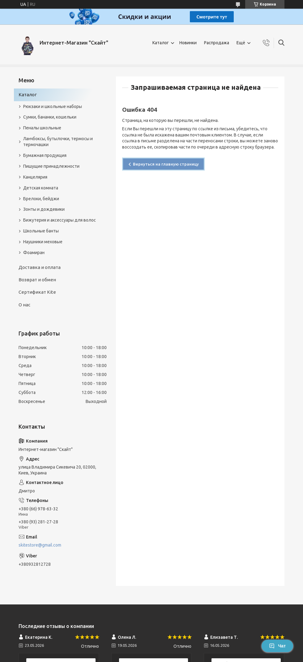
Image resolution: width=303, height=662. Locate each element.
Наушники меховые (42, 241)
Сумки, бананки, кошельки (49, 117)
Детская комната (40, 187)
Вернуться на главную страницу (166, 164)
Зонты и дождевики (44, 209)
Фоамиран (34, 252)
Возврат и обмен (37, 279)
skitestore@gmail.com (40, 545)
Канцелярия (35, 177)
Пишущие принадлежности (51, 166)
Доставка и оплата (40, 267)
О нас (24, 304)
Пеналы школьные (42, 127)
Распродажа (216, 42)
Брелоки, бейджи (41, 198)
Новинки (188, 42)
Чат (277, 646)
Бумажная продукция (44, 155)
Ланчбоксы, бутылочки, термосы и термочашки (58, 141)
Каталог (160, 42)
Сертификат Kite (37, 292)
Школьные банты (41, 230)
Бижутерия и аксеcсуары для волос (59, 220)
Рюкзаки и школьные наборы (52, 106)
